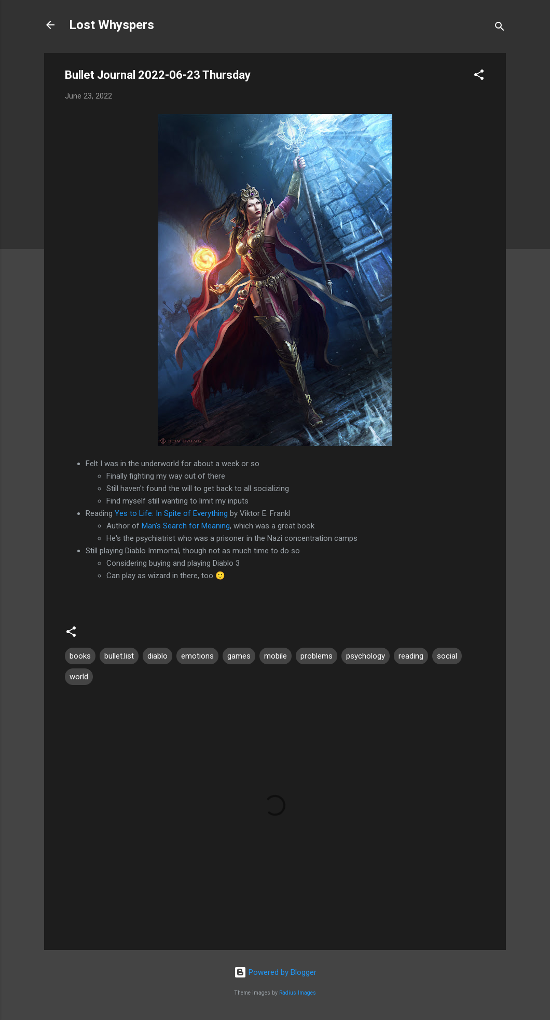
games (239, 656)
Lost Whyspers (111, 25)
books (80, 656)
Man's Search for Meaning (186, 525)
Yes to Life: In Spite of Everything (171, 513)
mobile (275, 656)
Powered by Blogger (275, 972)
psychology (365, 656)
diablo (157, 656)
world (79, 676)
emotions (197, 656)
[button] (479, 76)
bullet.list (119, 656)
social (447, 656)
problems (316, 656)
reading (410, 656)
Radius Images (297, 992)
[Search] (499, 28)
